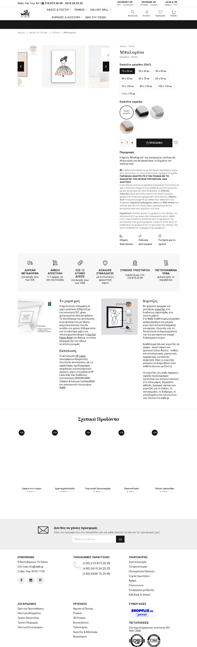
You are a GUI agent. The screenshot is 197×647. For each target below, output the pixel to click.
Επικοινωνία (136, 571)
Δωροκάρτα (79, 622)
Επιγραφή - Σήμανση (149, 3)
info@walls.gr (36, 552)
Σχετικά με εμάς (138, 548)
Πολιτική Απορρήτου (29, 599)
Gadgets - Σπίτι (171, 3)
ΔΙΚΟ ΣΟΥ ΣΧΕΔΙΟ (95, 17)
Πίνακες (77, 599)
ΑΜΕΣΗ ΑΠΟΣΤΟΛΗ (55, 271)
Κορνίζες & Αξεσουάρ (85, 618)
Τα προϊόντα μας (138, 552)
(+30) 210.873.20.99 (96, 549)
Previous (21, 67)
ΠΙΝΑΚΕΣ (79, 9)
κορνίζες (160, 308)
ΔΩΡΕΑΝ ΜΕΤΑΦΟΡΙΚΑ (30, 271)
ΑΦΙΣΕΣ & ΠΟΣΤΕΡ (58, 9)
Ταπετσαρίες (80, 613)
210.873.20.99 (54, 3)
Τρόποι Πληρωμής (28, 608)
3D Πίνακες (79, 604)
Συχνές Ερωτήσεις (139, 562)
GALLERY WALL (99, 9)
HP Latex (81, 355)
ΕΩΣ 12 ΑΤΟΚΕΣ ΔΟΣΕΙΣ (80, 272)
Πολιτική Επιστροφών (30, 613)
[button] (132, 13)
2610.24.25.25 (74, 3)
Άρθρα (132, 566)
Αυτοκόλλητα (80, 608)
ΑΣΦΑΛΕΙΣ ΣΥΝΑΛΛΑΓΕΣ (105, 271)
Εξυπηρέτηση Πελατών (142, 557)
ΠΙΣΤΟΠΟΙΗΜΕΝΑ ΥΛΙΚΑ (166, 271)
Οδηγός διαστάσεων (126, 241)
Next (106, 67)
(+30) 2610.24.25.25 (96, 554)
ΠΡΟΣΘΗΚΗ (154, 144)
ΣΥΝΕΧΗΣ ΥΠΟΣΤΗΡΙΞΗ (135, 269)
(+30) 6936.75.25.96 (96, 559)
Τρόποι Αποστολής (28, 604)
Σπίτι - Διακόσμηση (125, 3)
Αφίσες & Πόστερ (83, 594)
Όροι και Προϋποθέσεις (31, 594)
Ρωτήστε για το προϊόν (167, 241)
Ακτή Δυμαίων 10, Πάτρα (34, 548)
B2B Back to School (139, 580)
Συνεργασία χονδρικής (141, 576)
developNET (127, 642)
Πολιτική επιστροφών (145, 241)
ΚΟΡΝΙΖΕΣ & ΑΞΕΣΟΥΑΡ (66, 17)
